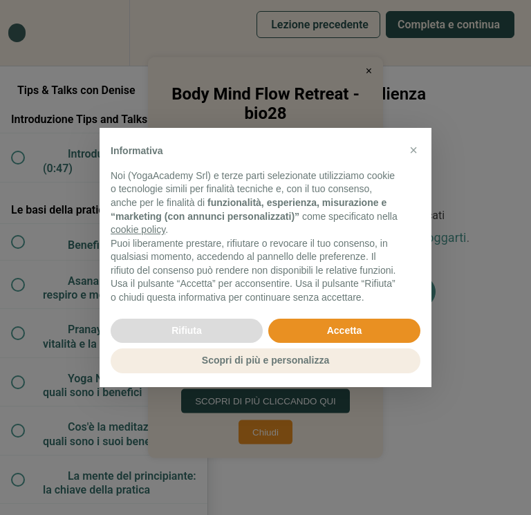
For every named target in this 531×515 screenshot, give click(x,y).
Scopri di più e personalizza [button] (265, 360)
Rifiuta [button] (186, 330)
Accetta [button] (344, 330)
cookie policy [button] (138, 229)
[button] (413, 150)
